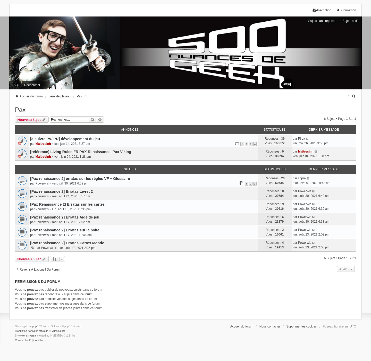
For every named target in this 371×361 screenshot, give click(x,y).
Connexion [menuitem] (346, 10)
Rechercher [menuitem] (32, 85)
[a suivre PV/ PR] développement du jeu (65, 139)
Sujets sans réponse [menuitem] (322, 21)
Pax (20, 109)
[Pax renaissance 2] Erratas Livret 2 (61, 191)
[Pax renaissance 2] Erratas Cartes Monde (67, 243)
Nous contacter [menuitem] (269, 326)
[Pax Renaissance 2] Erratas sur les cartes (67, 204)
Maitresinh (43, 144)
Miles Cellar (58, 331)
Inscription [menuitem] (322, 10)
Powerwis (42, 183)
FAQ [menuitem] (15, 85)
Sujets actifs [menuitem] (350, 21)
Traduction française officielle (31, 331)
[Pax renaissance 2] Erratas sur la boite (64, 230)
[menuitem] (353, 96)
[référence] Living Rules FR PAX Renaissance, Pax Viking (80, 152)
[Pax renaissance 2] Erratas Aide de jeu (64, 217)
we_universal (28, 335)
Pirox (301, 138)
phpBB (36, 326)
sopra (302, 178)
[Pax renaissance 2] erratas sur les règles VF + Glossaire (80, 179)
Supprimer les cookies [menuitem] (301, 326)
